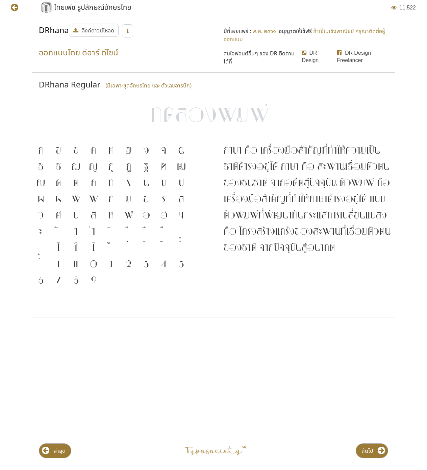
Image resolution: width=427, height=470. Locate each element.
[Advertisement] (121, 377)
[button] (19, 7)
